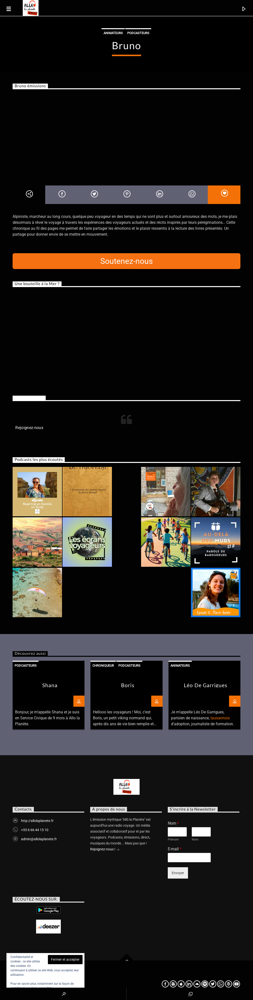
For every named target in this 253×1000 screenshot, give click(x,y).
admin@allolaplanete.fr (39, 839)
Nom (173, 823)
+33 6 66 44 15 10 (34, 830)
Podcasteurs (138, 33)
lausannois (220, 718)
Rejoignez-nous (29, 398)
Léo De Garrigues (205, 685)
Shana (50, 685)
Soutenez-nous (126, 261)
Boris (127, 685)
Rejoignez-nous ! (105, 849)
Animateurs (113, 33)
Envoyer (178, 873)
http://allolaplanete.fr (37, 821)
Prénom (173, 839)
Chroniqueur (103, 665)
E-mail (174, 849)
